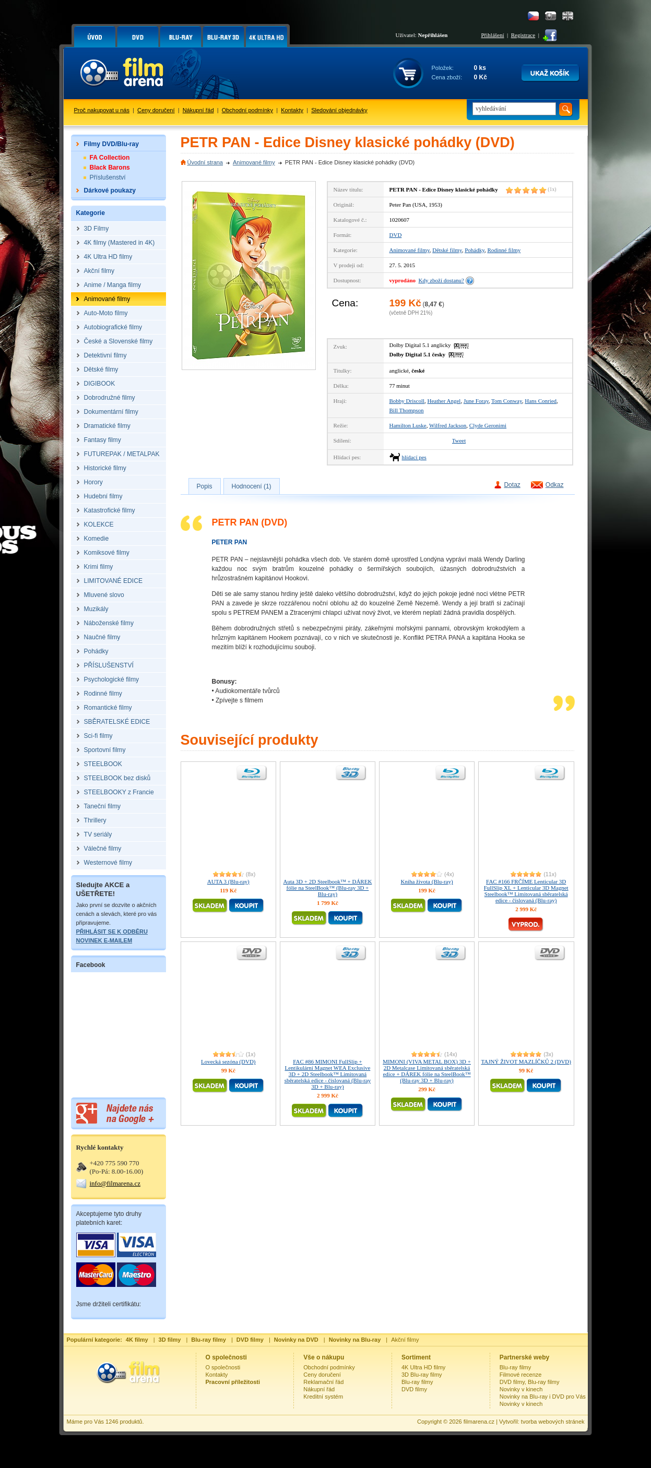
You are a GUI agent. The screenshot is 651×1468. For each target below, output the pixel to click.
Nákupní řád (198, 110)
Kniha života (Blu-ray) (426, 881)
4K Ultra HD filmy (423, 1367)
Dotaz (512, 484)
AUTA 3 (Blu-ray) (228, 881)
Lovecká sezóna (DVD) (228, 1061)
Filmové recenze (521, 1374)
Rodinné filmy (503, 250)
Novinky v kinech (521, 1389)
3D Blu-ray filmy (421, 1374)
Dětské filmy (446, 250)
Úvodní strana (205, 162)
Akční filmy (405, 1339)
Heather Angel (444, 401)
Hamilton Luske (408, 425)
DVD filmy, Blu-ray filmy (530, 1382)
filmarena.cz (479, 1421)
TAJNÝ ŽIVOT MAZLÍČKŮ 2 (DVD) (526, 1061)
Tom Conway (506, 401)
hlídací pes (414, 457)
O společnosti (223, 1367)
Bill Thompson (406, 410)
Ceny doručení (156, 110)
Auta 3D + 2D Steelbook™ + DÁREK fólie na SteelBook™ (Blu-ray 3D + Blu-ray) (327, 887)
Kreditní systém (323, 1396)
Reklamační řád (323, 1382)
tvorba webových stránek (553, 1421)
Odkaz (555, 484)
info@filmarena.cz (115, 1183)
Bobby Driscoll (407, 401)
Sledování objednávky (339, 110)
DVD (395, 235)
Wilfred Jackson (447, 425)
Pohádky (474, 250)
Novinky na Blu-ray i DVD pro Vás (543, 1396)
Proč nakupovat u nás (101, 110)
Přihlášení (492, 35)
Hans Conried (541, 401)
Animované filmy (254, 162)
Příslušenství (108, 177)
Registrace (523, 35)
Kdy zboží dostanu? (441, 280)
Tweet (459, 440)
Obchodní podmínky (247, 110)
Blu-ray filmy (417, 1382)
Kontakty (292, 110)
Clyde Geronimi (487, 425)
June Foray (476, 401)
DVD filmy (414, 1389)
